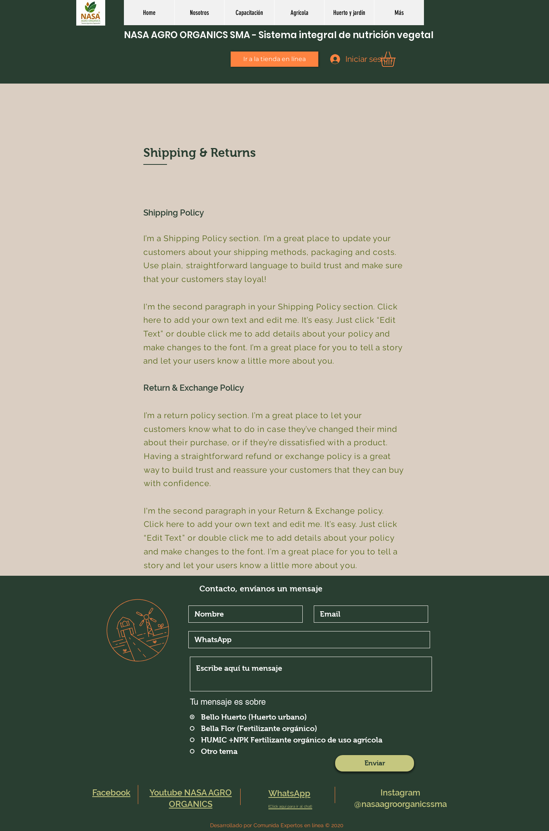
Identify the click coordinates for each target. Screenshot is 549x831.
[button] (299, 12)
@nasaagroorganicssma (400, 804)
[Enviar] (374, 763)
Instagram (400, 792)
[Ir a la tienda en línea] (274, 59)
